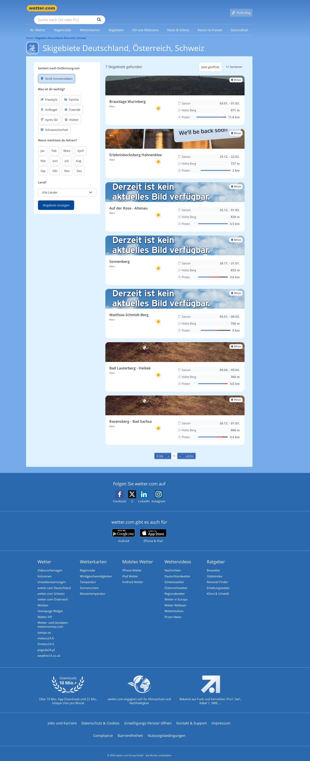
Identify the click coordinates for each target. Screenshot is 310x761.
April (80, 145)
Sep (43, 165)
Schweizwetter (174, 576)
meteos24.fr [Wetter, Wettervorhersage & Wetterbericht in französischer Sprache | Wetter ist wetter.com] (46, 634)
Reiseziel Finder (217, 576)
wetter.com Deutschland (54, 582)
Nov (67, 165)
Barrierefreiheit (130, 731)
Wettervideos (178, 556)
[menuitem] (38, 24)
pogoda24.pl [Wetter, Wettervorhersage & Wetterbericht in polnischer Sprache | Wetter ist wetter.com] (46, 645)
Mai (43, 155)
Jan (43, 145)
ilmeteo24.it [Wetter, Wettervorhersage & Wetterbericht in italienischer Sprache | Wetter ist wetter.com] (46, 640)
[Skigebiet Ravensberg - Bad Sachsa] (175, 414)
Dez (79, 165)
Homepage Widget (50, 606)
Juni (55, 155)
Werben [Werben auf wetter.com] (43, 600)
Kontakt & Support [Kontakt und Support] (191, 719)
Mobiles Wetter (137, 556)
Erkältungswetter (218, 582)
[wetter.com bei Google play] (123, 530)
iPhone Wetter (132, 565)
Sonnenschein (89, 582)
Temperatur (88, 576)
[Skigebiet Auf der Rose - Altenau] (175, 201)
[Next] (180, 450)
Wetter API (45, 612)
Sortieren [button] (233, 61)
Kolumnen (45, 570)
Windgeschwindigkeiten (96, 570)
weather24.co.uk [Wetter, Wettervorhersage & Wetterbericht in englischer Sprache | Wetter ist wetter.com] (49, 651)
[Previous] (168, 450)
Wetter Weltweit (175, 600)
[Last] (189, 450)
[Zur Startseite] (42, 8)
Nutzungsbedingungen (166, 731)
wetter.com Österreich (53, 594)
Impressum (221, 719)
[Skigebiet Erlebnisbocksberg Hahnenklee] (175, 148)
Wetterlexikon (174, 606)
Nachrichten (173, 565)
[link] (38, 24)
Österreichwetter (176, 582)
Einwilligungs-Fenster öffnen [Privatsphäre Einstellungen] (148, 719)
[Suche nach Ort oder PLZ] (99, 8)
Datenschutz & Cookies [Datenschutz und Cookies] (100, 719)
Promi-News (173, 612)
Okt (54, 165)
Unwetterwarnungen (52, 576)
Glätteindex (215, 570)
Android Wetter (132, 576)
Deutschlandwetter (177, 570)
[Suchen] (130, 8)
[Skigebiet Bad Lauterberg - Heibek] (175, 361)
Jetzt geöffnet (210, 61)
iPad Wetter (130, 570)
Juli (67, 155)
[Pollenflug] (241, 8)
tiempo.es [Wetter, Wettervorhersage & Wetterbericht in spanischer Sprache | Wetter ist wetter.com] (44, 628)
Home (29, 32)
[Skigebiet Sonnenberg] (175, 254)
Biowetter (213, 565)
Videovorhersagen (50, 565)
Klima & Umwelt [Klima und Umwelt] (218, 588)
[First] (159, 450)
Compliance (103, 731)
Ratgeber (216, 556)
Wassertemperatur (92, 588)
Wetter (44, 556)
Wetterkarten (93, 556)
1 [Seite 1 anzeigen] (174, 450)
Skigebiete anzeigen (56, 199)
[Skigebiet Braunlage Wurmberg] (175, 94)
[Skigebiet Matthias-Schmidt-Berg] (175, 308)
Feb (54, 145)
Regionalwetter (175, 588)
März (66, 145)
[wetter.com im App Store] (153, 530)
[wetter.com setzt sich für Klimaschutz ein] (139, 689)
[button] (67, 186)
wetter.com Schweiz (51, 588)
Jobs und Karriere (62, 719)
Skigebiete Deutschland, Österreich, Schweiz (60, 32)
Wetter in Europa (176, 594)
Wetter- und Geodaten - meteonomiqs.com (54, 620)
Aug (78, 155)
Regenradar (88, 565)
